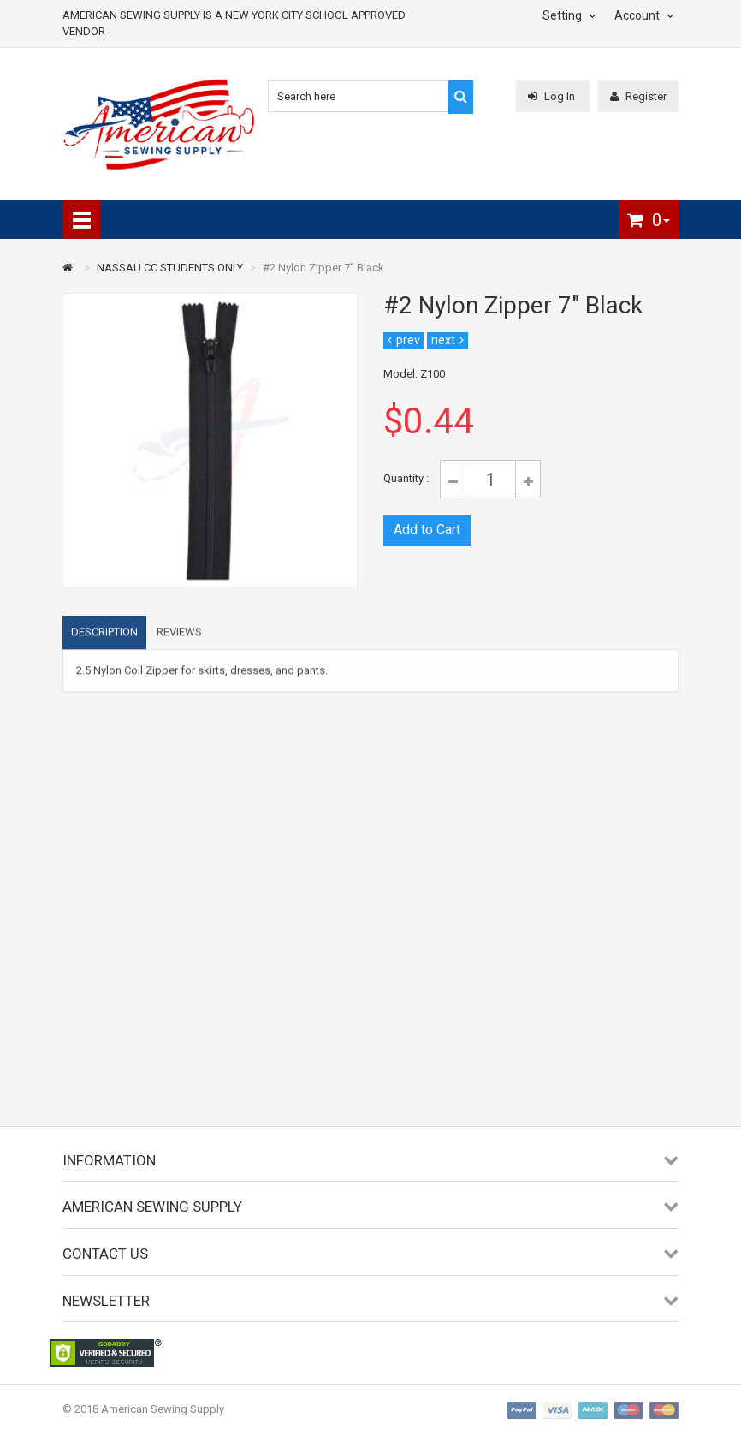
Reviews (179, 638)
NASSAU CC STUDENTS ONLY (170, 267)
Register (638, 96)
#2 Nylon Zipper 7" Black (323, 267)
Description (104, 638)
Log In (553, 96)
